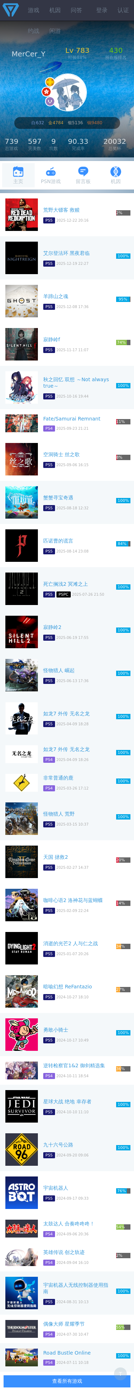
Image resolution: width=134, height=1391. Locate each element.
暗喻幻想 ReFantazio (67, 986)
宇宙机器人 (55, 1188)
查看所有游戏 (67, 1381)
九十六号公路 (58, 1145)
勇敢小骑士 (55, 1030)
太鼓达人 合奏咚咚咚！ (69, 1223)
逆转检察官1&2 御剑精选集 (74, 1065)
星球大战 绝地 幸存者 (67, 1101)
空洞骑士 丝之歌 (61, 454)
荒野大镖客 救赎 (61, 210)
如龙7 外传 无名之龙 (66, 713)
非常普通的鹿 (58, 778)
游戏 (33, 10)
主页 (18, 175)
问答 (76, 10)
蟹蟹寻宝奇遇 (58, 497)
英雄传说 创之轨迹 (64, 1252)
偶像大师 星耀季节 (64, 1324)
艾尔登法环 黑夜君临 (66, 253)
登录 (102, 10)
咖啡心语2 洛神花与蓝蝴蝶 (73, 900)
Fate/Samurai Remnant (71, 419)
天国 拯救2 (55, 857)
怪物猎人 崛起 (59, 670)
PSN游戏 (51, 175)
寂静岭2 (52, 627)
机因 (55, 10)
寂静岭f (51, 339)
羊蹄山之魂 (55, 296)
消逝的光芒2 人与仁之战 (70, 943)
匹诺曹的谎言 (58, 541)
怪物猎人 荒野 (59, 814)
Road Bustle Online (67, 1353)
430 (116, 50)
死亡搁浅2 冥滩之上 (65, 584)
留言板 (83, 175)
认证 (123, 10)
